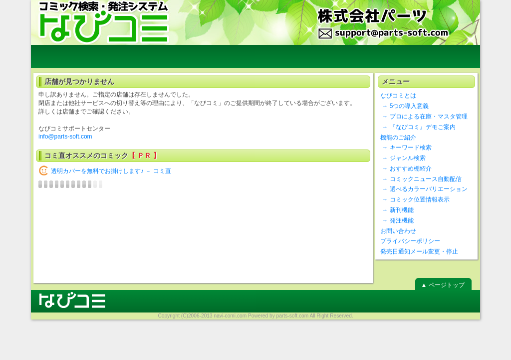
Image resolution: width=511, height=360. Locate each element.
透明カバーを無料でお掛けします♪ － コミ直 (111, 171)
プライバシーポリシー (410, 241)
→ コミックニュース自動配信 (421, 179)
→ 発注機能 (397, 220)
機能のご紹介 (398, 137)
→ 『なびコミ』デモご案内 (418, 127)
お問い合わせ (398, 231)
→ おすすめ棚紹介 (406, 168)
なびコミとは (398, 95)
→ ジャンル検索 (403, 158)
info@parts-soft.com (65, 136)
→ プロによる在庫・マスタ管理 (424, 116)
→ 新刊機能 (397, 210)
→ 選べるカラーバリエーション (424, 189)
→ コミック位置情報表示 (415, 199)
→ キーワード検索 (406, 147)
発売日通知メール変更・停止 (419, 251)
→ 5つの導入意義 (404, 106)
